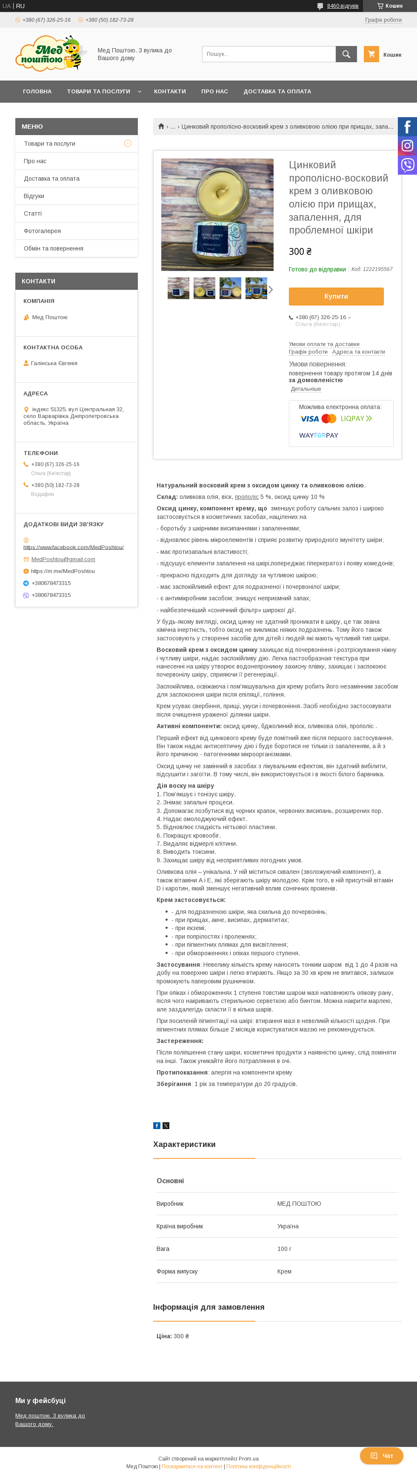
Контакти (170, 91)
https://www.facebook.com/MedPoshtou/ (73, 547)
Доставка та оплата (52, 178)
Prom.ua (249, 1459)
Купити (336, 296)
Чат (381, 1456)
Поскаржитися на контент (192, 1466)
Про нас (214, 91)
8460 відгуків (343, 6)
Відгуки (34, 196)
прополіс (247, 496)
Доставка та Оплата (277, 91)
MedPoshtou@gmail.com (63, 559)
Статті (33, 213)
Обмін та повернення (59, 113)
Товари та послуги (98, 91)
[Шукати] (346, 54)
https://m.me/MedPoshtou (63, 571)
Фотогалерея (42, 231)
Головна (37, 91)
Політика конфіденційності (258, 1466)
